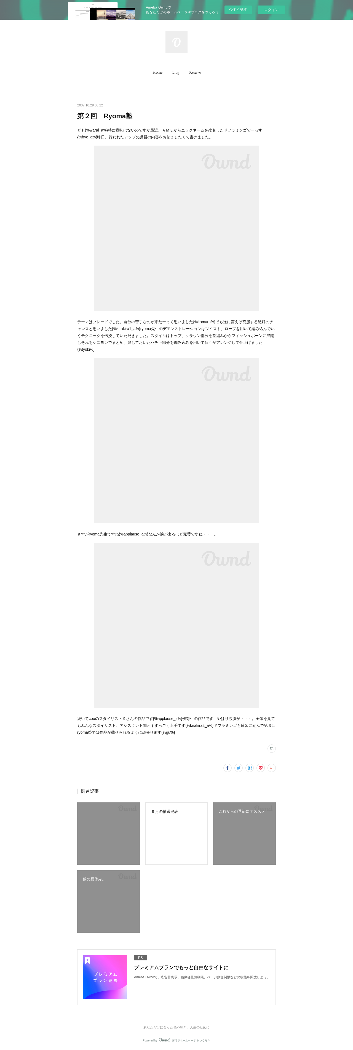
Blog (175, 72)
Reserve (195, 72)
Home (157, 72)
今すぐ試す (238, 9)
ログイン (271, 10)
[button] (157, 72)
